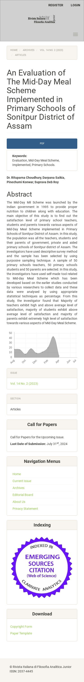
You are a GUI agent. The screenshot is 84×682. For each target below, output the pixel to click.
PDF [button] (42, 143)
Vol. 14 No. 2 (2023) (51, 50)
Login (75, 5)
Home (13, 50)
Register (55, 5)
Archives (28, 50)
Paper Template (21, 633)
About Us (19, 502)
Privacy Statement (25, 508)
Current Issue (22, 481)
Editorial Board (23, 495)
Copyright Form (21, 626)
